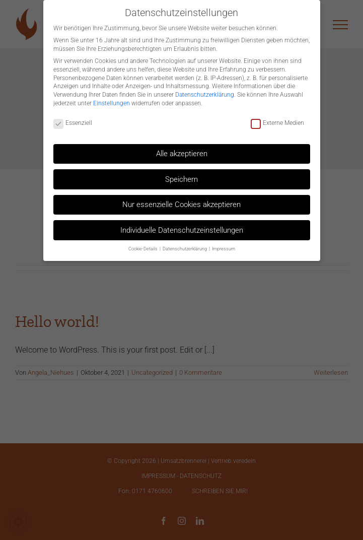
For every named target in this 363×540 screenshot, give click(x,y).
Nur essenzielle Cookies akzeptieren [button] (181, 200)
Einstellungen (111, 98)
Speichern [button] (181, 174)
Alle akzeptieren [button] (181, 149)
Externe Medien (277, 119)
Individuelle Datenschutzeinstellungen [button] (181, 225)
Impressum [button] (223, 244)
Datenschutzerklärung (204, 90)
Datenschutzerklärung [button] (185, 244)
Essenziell (72, 119)
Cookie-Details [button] (143, 244)
